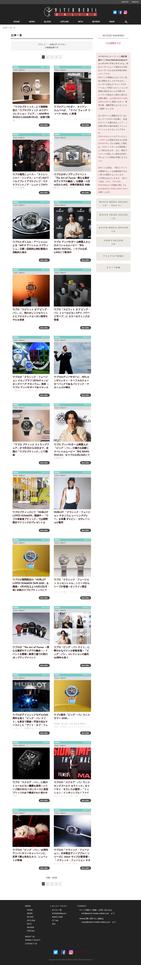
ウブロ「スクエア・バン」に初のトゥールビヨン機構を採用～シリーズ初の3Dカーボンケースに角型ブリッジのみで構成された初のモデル (30, 789)
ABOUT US (30, 936)
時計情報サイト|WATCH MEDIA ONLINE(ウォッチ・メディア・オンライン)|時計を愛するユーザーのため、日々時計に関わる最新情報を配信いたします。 (70, 12)
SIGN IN (135, 2)
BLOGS (47, 22)
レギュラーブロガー (58, 906)
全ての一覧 (57, 910)
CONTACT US (31, 943)
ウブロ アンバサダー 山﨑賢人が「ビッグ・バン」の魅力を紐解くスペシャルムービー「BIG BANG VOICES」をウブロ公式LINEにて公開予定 (72, 452)
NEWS (32, 22)
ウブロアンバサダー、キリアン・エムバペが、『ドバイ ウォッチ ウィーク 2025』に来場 (72, 110)
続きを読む (44, 125)
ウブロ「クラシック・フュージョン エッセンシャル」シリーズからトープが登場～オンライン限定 (72, 583)
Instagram (125, 12)
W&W (112, 22)
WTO (80, 22)
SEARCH (126, 21)
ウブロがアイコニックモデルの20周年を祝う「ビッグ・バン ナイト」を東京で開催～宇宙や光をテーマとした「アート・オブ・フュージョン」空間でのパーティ (30, 722)
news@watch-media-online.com (96, 922)
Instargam (71, 952)
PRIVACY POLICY (32, 940)
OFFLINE (64, 22)
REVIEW (96, 22)
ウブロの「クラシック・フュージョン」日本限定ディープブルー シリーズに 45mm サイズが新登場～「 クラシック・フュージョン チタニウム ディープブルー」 (72, 857)
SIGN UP (125, 2)
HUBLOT (22, 70)
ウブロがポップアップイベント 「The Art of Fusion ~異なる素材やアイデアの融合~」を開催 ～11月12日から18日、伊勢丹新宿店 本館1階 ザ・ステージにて (72, 181)
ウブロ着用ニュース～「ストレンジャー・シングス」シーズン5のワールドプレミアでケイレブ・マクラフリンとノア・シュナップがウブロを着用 (31, 181)
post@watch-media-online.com (112, 188)
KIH (53, 924)
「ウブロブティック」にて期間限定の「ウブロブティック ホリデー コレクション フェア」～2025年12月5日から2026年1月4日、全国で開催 (31, 114)
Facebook (115, 12)
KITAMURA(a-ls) (59, 913)
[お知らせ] (127, 16)
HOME (16, 22)
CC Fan (55, 920)
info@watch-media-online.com (95, 913)
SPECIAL (31, 930)
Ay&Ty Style (57, 916)
